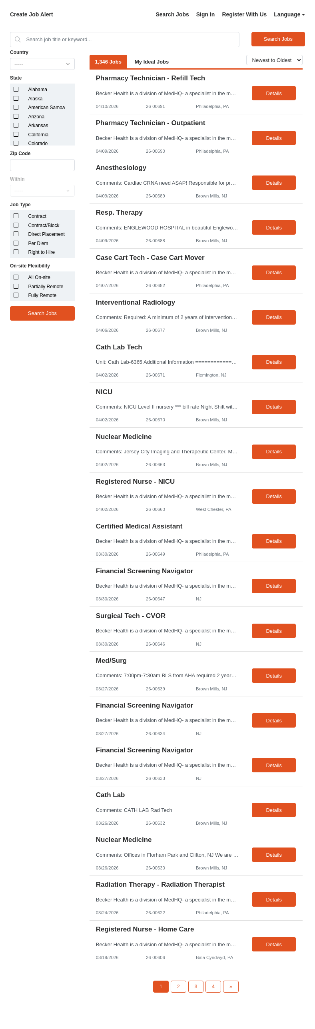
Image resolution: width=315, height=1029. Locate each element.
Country (19, 52)
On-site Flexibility (30, 266)
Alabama (37, 89)
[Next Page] (231, 987)
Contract (37, 216)
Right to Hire (41, 252)
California (38, 135)
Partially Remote (46, 286)
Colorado (38, 143)
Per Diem (38, 243)
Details (274, 93)
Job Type (20, 204)
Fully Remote (42, 295)
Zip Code (20, 153)
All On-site (39, 277)
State (16, 78)
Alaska (35, 99)
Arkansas (38, 125)
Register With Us (244, 14)
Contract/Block (44, 225)
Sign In (205, 14)
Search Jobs (172, 14)
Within (17, 179)
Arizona (36, 117)
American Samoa (46, 107)
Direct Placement (46, 234)
